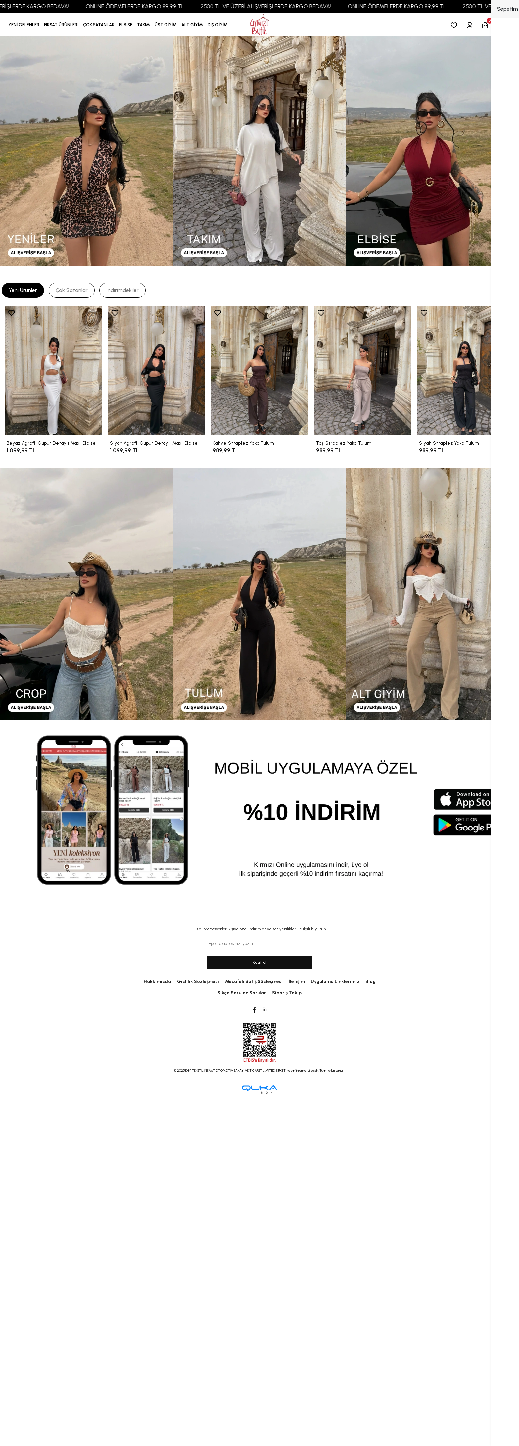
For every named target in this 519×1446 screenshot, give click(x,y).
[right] (507, 384)
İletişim (297, 981)
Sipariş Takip (287, 993)
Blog (370, 981)
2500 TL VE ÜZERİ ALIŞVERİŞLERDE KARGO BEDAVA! (283, 6)
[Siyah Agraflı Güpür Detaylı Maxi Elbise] (156, 370)
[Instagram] (264, 1010)
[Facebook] (254, 1010)
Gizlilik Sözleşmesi (198, 981)
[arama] (502, 25)
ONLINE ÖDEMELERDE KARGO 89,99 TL (152, 6)
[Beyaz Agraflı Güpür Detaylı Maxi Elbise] (53, 370)
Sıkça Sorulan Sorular (241, 993)
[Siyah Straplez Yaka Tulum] (465, 370)
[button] (61, 24)
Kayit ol (260, 962)
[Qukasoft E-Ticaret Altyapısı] (259, 1089)
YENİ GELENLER (23, 24)
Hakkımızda (157, 981)
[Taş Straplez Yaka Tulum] (362, 370)
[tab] (23, 290)
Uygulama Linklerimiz (335, 981)
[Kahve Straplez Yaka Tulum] (259, 370)
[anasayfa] (259, 25)
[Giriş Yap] (471, 25)
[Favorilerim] (455, 25)
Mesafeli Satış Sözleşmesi (254, 981)
